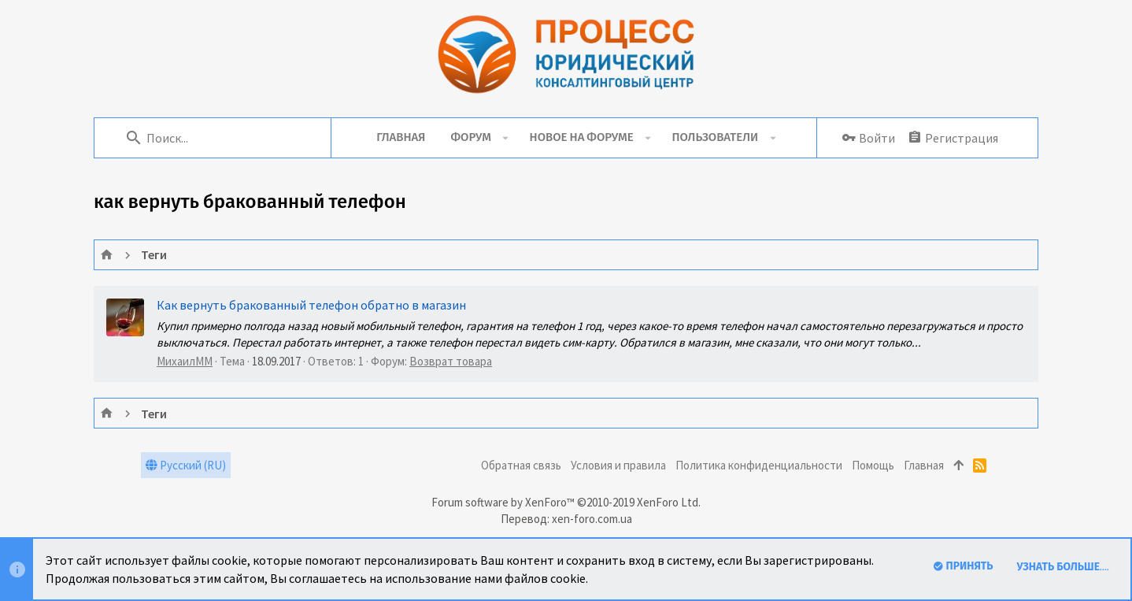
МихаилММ (185, 361)
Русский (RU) (186, 465)
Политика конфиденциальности (758, 465)
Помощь (873, 465)
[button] (505, 138)
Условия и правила (618, 465)
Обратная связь (521, 465)
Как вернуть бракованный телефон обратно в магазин (311, 305)
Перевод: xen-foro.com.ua (566, 518)
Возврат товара (450, 361)
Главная (924, 465)
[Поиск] (220, 138)
